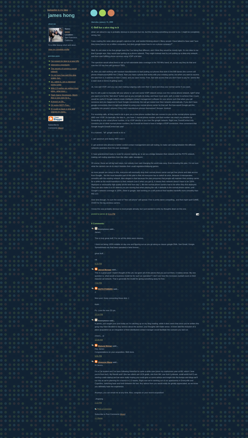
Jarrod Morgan (104, 270)
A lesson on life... (58, 101)
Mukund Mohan (105, 346)
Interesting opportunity (60, 65)
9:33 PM (98, 264)
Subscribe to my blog (57, 10)
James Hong (61, 15)
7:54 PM (98, 283)
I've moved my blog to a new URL (65, 61)
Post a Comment (104, 409)
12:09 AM (99, 340)
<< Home (98, 418)
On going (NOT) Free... (60, 105)
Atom (122, 414)
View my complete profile (58, 49)
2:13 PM (98, 403)
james (67, 32)
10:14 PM (99, 314)
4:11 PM (111, 214)
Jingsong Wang (105, 362)
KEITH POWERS (105, 289)
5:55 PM (98, 356)
